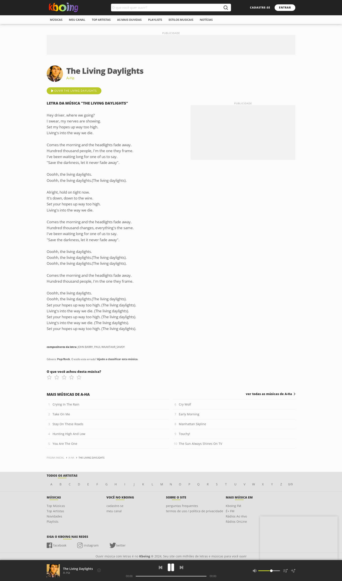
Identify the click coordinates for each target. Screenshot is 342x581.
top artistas (101, 20)
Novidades (54, 516)
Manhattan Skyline (192, 424)
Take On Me (61, 414)
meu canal (77, 20)
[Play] (171, 567)
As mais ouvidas (129, 20)
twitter (121, 545)
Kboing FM (233, 506)
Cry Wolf (185, 404)
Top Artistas (55, 511)
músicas (56, 20)
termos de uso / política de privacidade (194, 511)
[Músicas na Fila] (285, 570)
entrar (285, 7)
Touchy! (184, 434)
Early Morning (189, 414)
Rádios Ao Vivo (236, 516)
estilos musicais (181, 20)
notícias (206, 20)
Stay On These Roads (68, 424)
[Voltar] (160, 567)
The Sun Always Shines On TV (200, 444)
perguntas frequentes (182, 506)
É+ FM (230, 511)
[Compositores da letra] (99, 570)
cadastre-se (260, 7)
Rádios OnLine (236, 521)
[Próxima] (181, 567)
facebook (59, 545)
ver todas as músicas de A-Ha (269, 393)
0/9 (290, 484)
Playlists (52, 521)
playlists (155, 20)
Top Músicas (56, 506)
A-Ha (66, 573)
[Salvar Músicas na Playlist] (293, 570)
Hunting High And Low (69, 434)
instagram (91, 545)
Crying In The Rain (66, 404)
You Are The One (65, 444)
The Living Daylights (78, 569)
